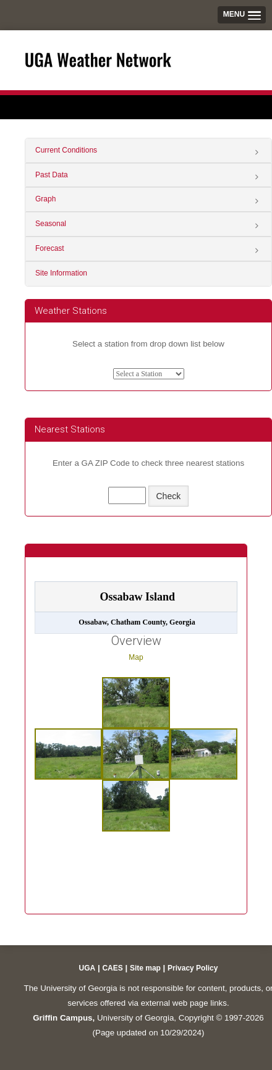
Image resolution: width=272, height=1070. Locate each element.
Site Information (61, 273)
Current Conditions (66, 150)
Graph (45, 199)
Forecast (49, 248)
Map (136, 657)
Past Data (51, 175)
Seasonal (50, 223)
